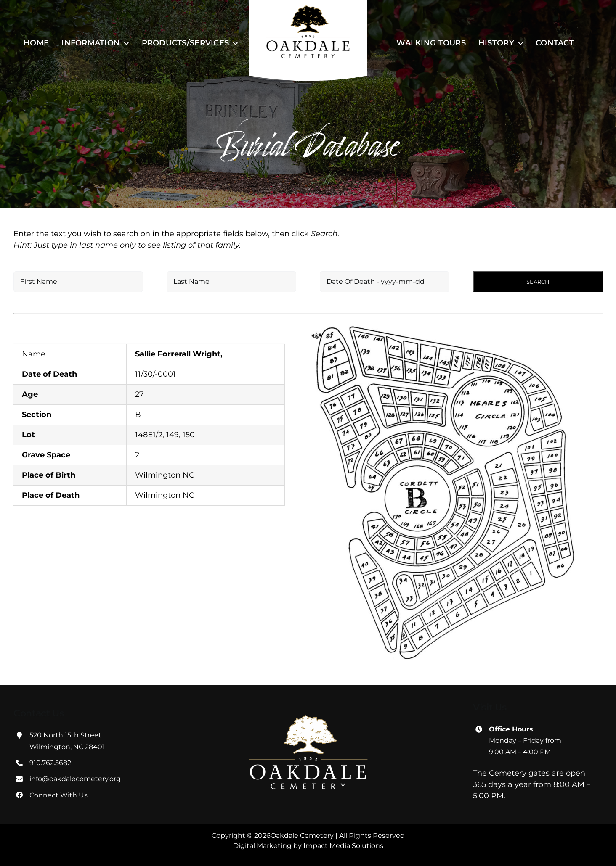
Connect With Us (58, 795)
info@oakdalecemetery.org (75, 779)
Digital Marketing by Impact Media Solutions (308, 846)
